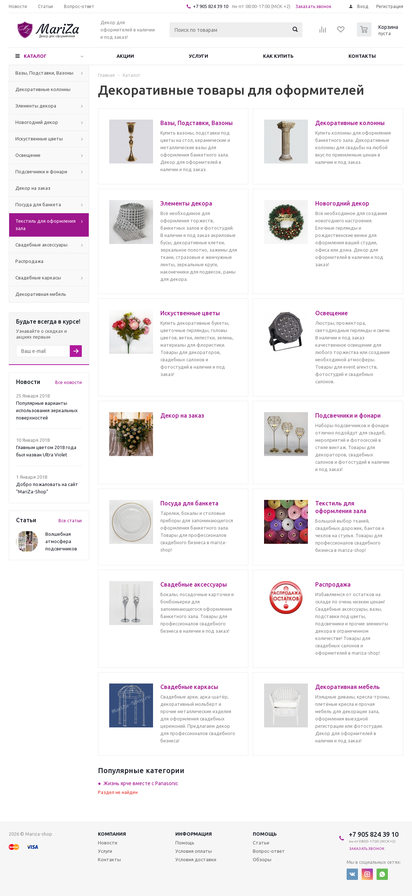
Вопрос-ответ (269, 851)
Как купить (278, 56)
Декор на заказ (32, 188)
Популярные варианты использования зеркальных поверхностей (47, 410)
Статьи (261, 842)
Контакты (362, 56)
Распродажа (29, 261)
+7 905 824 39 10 (210, 6)
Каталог (35, 56)
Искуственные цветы (39, 138)
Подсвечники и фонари (41, 171)
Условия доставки (195, 859)
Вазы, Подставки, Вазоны (44, 72)
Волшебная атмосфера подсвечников (61, 541)
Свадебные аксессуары (41, 244)
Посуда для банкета (38, 204)
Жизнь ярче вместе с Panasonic (140, 783)
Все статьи (70, 520)
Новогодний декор (36, 122)
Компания (112, 833)
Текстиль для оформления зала (45, 224)
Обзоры (262, 859)
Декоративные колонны (42, 89)
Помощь (265, 833)
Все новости (68, 382)
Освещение (28, 155)
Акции (125, 56)
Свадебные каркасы (38, 277)
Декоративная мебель (40, 294)
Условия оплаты (193, 851)
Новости (107, 842)
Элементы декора (35, 105)
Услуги (198, 56)
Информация (193, 833)
